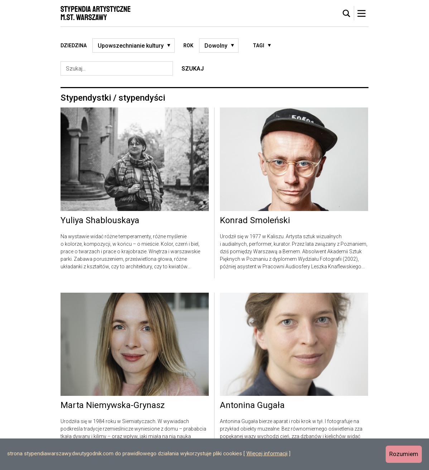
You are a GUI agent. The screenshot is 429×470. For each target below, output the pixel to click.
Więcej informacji (267, 453)
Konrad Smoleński (255, 220)
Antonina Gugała (252, 405)
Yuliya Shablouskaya (100, 220)
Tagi (258, 45)
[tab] (346, 13)
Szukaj (193, 68)
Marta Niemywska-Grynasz (113, 405)
